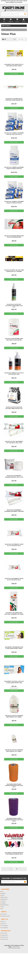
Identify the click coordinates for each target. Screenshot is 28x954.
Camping (3, 903)
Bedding (3, 893)
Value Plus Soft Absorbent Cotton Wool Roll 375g (14, 442)
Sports (2, 895)
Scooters (3, 901)
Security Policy (4, 939)
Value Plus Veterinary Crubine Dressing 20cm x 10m (14, 476)
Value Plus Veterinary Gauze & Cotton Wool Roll (14, 545)
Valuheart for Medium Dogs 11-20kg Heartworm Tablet (14, 647)
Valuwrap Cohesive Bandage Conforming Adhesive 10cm (14, 853)
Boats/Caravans (5, 904)
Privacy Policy (4, 935)
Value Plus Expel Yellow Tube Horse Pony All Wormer (14, 270)
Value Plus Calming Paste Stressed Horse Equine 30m (14, 99)
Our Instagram (4, 927)
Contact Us (3, 923)
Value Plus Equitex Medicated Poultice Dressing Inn (14, 236)
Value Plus (8, 29)
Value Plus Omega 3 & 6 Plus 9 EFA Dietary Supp (14, 373)
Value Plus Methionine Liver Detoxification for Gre (14, 339)
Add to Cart (14, 73)
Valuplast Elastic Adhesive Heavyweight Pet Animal (14, 716)
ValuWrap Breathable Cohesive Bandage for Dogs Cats (14, 785)
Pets (2, 891)
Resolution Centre (5, 916)
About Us (3, 921)
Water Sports (4, 897)
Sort (15, 39)
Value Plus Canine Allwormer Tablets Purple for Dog (14, 168)
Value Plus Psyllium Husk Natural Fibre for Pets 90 (14, 407)
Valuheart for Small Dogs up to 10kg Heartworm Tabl (14, 682)
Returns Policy (4, 937)
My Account (4, 914)
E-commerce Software (12, 948)
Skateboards (4, 899)
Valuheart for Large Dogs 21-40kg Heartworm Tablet (14, 65)
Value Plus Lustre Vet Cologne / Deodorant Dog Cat (14, 306)
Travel (2, 906)
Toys (2, 908)
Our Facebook (4, 925)
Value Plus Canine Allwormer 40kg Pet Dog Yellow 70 (14, 133)
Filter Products (6, 25)
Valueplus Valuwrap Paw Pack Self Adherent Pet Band (14, 613)
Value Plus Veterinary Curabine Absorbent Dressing (14, 510)
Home (3, 29)
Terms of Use (4, 933)
